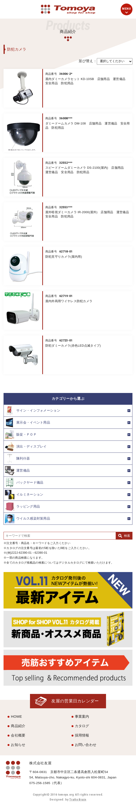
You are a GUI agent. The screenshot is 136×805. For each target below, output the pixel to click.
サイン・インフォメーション (32, 410)
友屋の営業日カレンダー (75, 700)
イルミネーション (24, 494)
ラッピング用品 (22, 506)
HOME (16, 716)
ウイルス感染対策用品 (27, 518)
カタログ (82, 726)
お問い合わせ (86, 745)
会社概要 (18, 735)
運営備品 (17, 470)
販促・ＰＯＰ (21, 434)
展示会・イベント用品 (27, 422)
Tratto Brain (77, 799)
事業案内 (82, 716)
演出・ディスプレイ (26, 446)
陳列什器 (17, 458)
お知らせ (18, 745)
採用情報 (82, 735)
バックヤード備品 (24, 482)
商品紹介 (18, 726)
